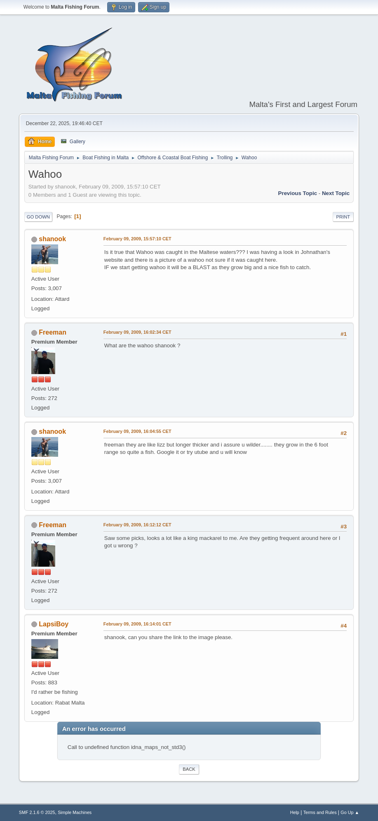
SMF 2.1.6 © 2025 (37, 812)
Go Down (38, 216)
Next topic (336, 193)
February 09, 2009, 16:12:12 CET (137, 524)
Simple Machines (75, 812)
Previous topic (297, 193)
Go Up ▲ (349, 812)
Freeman (52, 332)
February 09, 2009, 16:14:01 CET (137, 623)
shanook (52, 238)
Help (294, 812)
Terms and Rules (320, 812)
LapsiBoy (53, 624)
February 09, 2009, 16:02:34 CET (137, 332)
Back (189, 769)
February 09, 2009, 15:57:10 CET (137, 238)
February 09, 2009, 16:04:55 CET (137, 431)
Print (343, 216)
